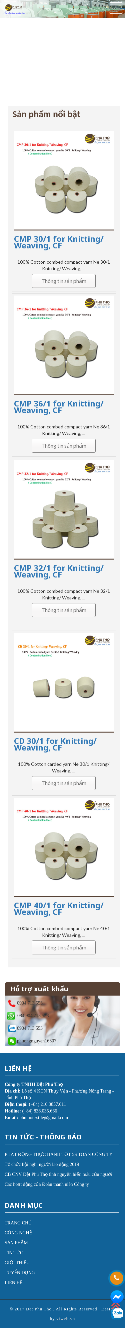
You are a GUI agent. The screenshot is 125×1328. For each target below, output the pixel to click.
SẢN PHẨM (16, 1242)
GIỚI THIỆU (17, 1262)
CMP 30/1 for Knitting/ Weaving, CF (59, 242)
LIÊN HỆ (14, 1282)
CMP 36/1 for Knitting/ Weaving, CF (59, 406)
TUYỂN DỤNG (20, 1272)
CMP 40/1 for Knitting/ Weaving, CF (59, 908)
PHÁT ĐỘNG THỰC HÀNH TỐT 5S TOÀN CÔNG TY (59, 1154)
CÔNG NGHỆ (18, 1232)
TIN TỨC (14, 1252)
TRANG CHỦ (18, 1222)
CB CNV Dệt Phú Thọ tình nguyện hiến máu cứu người (58, 1174)
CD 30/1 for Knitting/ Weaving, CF (55, 744)
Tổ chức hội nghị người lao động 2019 (42, 1164)
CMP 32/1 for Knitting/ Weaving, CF (59, 571)
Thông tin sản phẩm (63, 281)
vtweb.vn (65, 1318)
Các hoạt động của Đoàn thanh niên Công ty (47, 1184)
